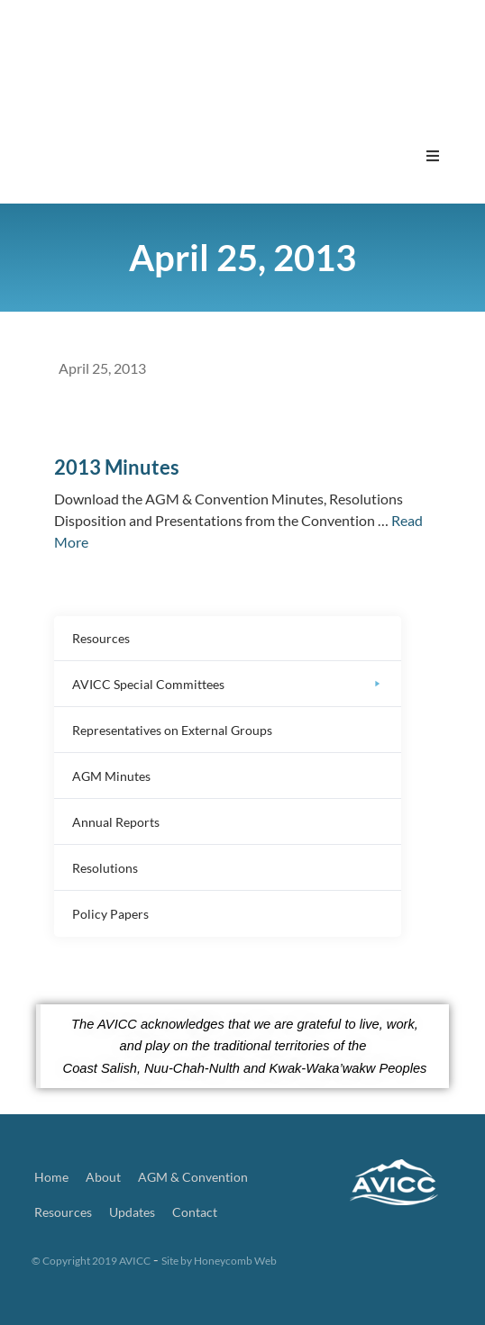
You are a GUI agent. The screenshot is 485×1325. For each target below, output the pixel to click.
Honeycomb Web (235, 1260)
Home (51, 1176)
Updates (132, 1212)
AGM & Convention (193, 1176)
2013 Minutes (116, 467)
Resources (63, 1212)
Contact (194, 1212)
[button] (432, 156)
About (103, 1176)
